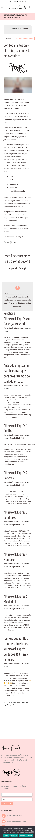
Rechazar (14, 835)
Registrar (15, 1)
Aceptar (6, 835)
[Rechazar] (32, 832)
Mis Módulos (22, 1)
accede (14, 28)
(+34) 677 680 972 (14, 816)
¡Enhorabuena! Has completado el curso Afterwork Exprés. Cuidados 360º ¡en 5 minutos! (16, 649)
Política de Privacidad (26, 835)
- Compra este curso (20, 38)
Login (10, 1)
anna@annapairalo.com (16, 821)
